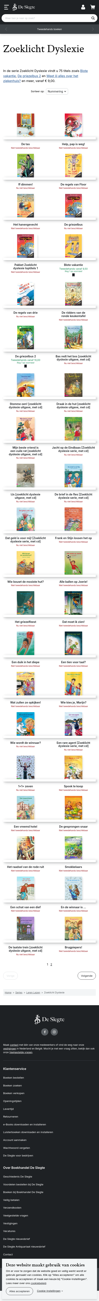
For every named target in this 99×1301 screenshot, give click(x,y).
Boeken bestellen (13, 1077)
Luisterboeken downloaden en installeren (28, 1132)
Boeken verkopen (13, 1093)
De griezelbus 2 (29, 76)
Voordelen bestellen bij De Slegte (23, 1184)
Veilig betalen (11, 1199)
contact (14, 1044)
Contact (8, 1254)
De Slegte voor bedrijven (18, 1155)
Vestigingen (10, 1223)
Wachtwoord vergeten (16, 1147)
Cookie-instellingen (49, 1290)
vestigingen (9, 1048)
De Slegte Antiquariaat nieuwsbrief (24, 1246)
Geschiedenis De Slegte (17, 1176)
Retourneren (10, 1116)
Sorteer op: (38, 91)
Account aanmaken (15, 1139)
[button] (6, 29)
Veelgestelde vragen (20, 1052)
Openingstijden (12, 1101)
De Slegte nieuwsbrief (16, 1238)
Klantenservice (14, 1069)
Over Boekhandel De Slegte (24, 1168)
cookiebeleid (38, 1283)
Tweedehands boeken (49, 29)
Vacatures (9, 1231)
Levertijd (8, 1108)
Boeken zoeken (12, 1085)
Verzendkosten (12, 1207)
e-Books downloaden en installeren (24, 1124)
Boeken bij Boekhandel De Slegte (23, 1192)
